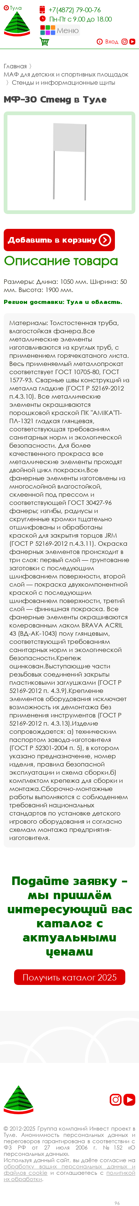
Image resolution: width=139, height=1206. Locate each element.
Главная (15, 66)
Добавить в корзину (59, 240)
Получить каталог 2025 (70, 977)
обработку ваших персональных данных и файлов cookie (69, 1169)
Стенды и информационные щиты (63, 82)
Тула (16, 7)
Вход (111, 41)
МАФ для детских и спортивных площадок (66, 74)
